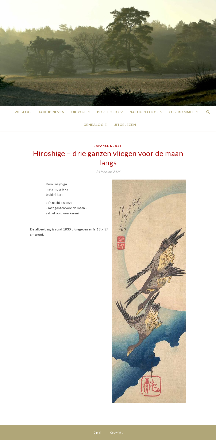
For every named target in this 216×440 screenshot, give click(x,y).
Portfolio (108, 112)
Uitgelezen (124, 125)
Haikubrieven (51, 112)
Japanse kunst (108, 145)
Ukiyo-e (78, 112)
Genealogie (95, 125)
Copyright (116, 432)
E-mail (97, 432)
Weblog (23, 112)
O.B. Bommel (181, 112)
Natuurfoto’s (144, 112)
